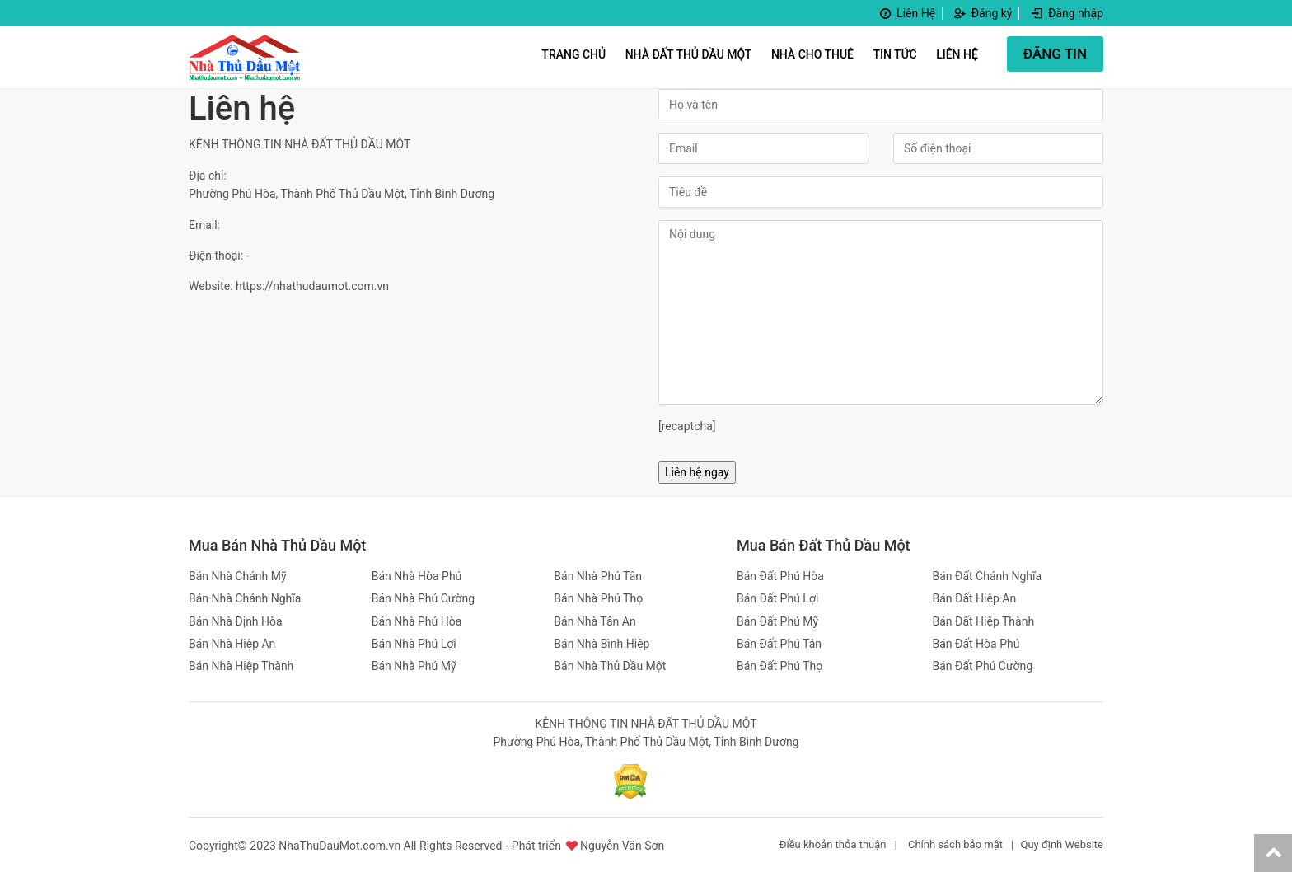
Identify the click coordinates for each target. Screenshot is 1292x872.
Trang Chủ (573, 54)
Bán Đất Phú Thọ (779, 666)
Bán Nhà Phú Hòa (417, 621)
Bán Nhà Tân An (594, 621)
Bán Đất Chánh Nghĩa (987, 576)
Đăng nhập (1066, 13)
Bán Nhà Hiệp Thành (241, 666)
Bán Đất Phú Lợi (777, 598)
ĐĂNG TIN (1055, 53)
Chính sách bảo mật (955, 844)
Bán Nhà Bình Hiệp (601, 643)
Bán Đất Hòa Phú (976, 643)
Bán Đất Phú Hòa (780, 576)
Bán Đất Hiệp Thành (984, 621)
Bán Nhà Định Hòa (236, 621)
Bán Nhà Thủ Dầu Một (610, 666)
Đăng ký (983, 13)
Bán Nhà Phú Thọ (598, 598)
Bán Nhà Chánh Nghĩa (245, 598)
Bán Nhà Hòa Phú (417, 576)
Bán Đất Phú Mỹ (777, 621)
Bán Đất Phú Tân (779, 643)
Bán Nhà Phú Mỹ (414, 666)
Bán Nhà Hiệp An (232, 643)
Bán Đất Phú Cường (983, 666)
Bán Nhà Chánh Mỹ (238, 576)
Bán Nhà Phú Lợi (414, 643)
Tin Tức (895, 54)
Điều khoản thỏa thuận (833, 844)
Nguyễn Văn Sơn (622, 845)
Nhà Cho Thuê (812, 54)
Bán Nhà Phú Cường (423, 598)
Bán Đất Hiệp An (975, 598)
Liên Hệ (906, 13)
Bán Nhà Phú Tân (598, 576)
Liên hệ (957, 54)
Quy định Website (1061, 844)
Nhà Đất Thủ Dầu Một (688, 54)
